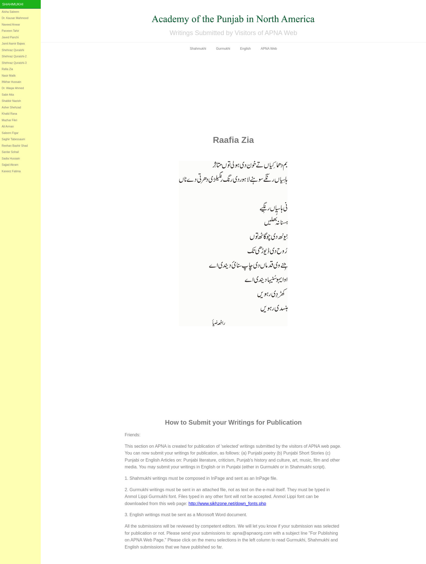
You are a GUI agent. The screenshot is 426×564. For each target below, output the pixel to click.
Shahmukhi (12, 4)
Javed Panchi (10, 37)
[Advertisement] (233, 93)
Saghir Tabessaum (13, 139)
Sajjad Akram (10, 164)
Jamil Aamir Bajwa (13, 43)
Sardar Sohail (10, 152)
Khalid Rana (9, 113)
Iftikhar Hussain (11, 81)
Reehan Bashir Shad (15, 145)
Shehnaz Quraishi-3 (14, 62)
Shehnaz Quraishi (13, 50)
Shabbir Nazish (11, 100)
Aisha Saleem (10, 11)
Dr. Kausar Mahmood (15, 18)
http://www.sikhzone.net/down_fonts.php (227, 503)
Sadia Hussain (11, 158)
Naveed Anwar (11, 24)
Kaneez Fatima (11, 171)
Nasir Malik (8, 75)
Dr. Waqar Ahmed (13, 88)
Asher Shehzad (11, 107)
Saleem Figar (10, 132)
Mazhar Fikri (9, 120)
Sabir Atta (8, 94)
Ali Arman (8, 126)
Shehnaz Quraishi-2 (14, 56)
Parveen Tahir (10, 30)
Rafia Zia (7, 69)
